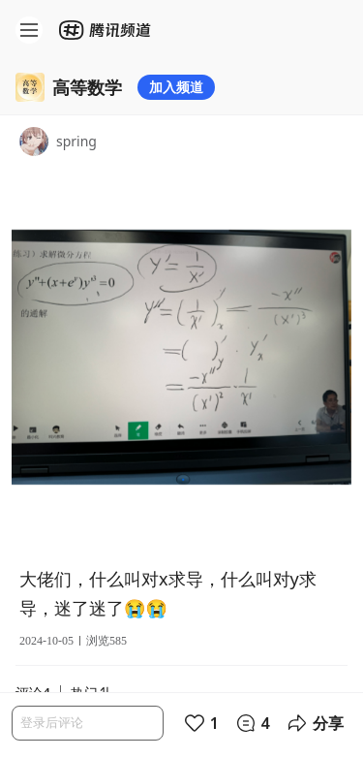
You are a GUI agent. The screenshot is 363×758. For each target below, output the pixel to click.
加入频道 (176, 87)
